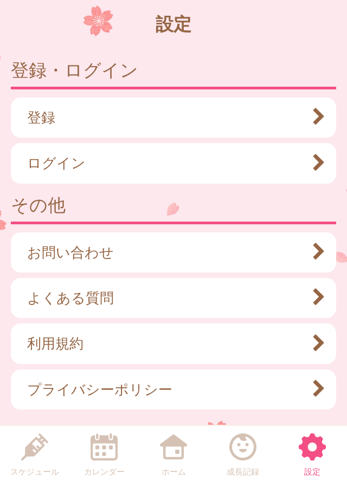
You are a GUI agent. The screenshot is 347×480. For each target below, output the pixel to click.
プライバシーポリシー (170, 389)
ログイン (170, 163)
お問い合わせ (170, 252)
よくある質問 (170, 298)
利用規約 (170, 343)
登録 (170, 117)
